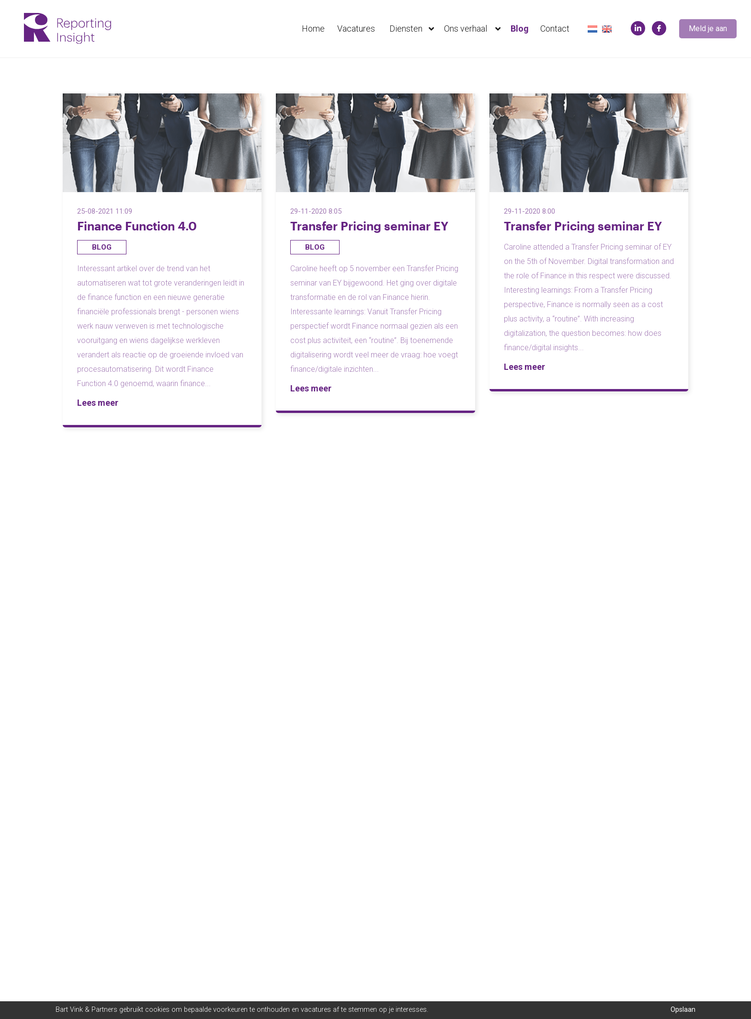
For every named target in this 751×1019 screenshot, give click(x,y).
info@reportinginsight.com (429, 886)
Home (313, 28)
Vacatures (356, 28)
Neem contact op (87, 950)
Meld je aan (708, 28)
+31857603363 (408, 871)
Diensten (413, 28)
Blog (520, 28)
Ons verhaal (474, 28)
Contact (554, 28)
